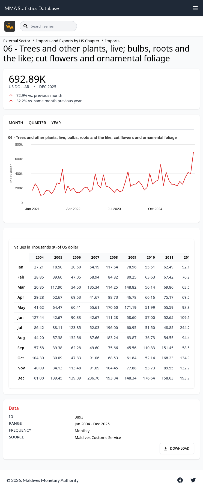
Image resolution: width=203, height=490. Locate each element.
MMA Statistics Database (31, 8)
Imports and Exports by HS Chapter (68, 40)
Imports (112, 40)
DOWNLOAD (176, 448)
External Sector (16, 40)
